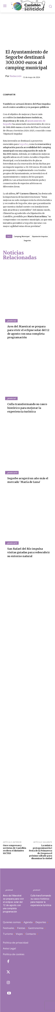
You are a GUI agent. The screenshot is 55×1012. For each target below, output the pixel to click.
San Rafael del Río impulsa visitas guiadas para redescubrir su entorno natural (28, 552)
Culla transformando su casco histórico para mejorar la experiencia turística (27, 407)
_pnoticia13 (12, 543)
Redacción (15, 76)
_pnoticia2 (11, 320)
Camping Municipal (21, 236)
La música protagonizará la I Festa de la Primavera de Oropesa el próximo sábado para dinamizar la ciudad (40, 852)
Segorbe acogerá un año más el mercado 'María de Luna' (27, 480)
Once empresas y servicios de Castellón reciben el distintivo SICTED (14, 849)
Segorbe (23, 144)
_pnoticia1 (11, 398)
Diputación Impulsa (40, 236)
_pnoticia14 (12, 472)
